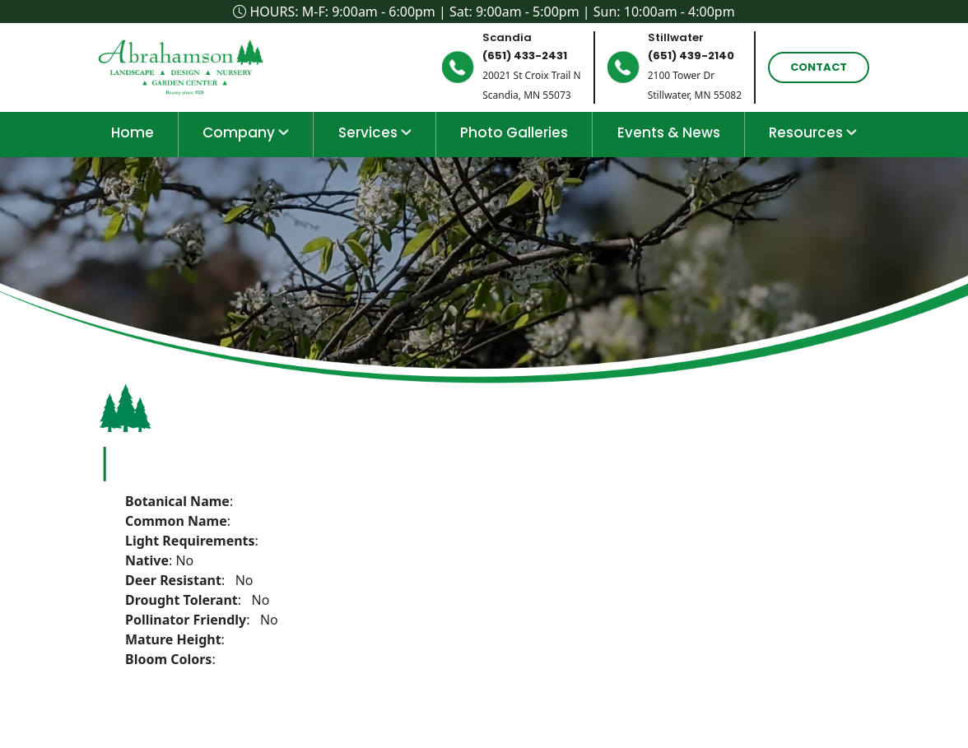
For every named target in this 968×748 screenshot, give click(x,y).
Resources (813, 132)
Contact (818, 67)
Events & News (668, 132)
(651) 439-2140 (691, 55)
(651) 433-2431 (524, 55)
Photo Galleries (514, 132)
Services (375, 132)
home (132, 132)
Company (245, 132)
